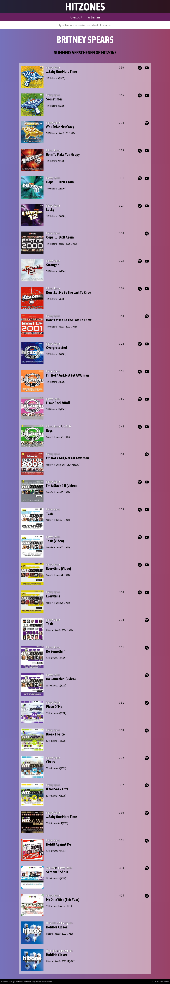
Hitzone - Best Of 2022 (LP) (58, 961)
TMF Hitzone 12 (53, 216)
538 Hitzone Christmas (56, 906)
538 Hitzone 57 (53, 851)
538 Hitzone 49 (53, 795)
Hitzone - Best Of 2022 (56, 933)
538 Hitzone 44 (53, 713)
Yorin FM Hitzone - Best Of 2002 (60, 464)
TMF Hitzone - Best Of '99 (57, 133)
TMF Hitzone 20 (53, 409)
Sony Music (36, 982)
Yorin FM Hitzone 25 (54, 492)
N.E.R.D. (67, 426)
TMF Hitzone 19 (53, 382)
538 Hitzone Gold (54, 823)
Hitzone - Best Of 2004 (56, 630)
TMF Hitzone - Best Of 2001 (58, 326)
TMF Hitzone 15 (53, 299)
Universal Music (47, 982)
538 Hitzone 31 (53, 658)
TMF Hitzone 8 (52, 105)
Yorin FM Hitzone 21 (54, 437)
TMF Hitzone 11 (53, 188)
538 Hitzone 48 (53, 768)
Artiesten (94, 17)
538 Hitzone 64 (53, 878)
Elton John (51, 923)
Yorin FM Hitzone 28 (54, 575)
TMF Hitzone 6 (52, 78)
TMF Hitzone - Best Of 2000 (58, 244)
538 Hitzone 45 (53, 740)
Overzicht (76, 17)
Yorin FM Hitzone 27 (54, 520)
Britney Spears (53, 67)
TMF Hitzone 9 (52, 161)
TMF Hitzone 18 (53, 354)
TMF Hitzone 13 (53, 271)
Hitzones (85, 6)
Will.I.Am (50, 867)
